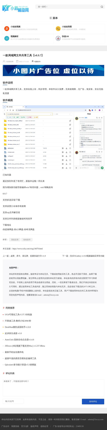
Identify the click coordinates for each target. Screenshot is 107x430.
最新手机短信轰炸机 (13, 352)
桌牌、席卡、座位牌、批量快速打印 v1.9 (28, 256)
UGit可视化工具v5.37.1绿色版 (17, 314)
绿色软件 (27, 240)
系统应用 (14, 240)
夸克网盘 (29, 229)
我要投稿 (15, 426)
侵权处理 (44, 426)
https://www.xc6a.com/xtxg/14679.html (28, 249)
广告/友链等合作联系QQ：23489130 (68, 426)
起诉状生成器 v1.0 (12, 333)
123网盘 (19, 229)
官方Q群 (24, 426)
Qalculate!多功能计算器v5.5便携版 (19, 365)
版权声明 (34, 426)
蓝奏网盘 (8, 229)
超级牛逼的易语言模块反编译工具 (19, 358)
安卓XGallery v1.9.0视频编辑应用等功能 (87, 256)
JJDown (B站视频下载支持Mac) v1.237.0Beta (24, 346)
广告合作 (5, 426)
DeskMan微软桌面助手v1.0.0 (17, 327)
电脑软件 (37, 61)
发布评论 (93, 401)
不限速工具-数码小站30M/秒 (17, 321)
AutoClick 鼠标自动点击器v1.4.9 (18, 339)
